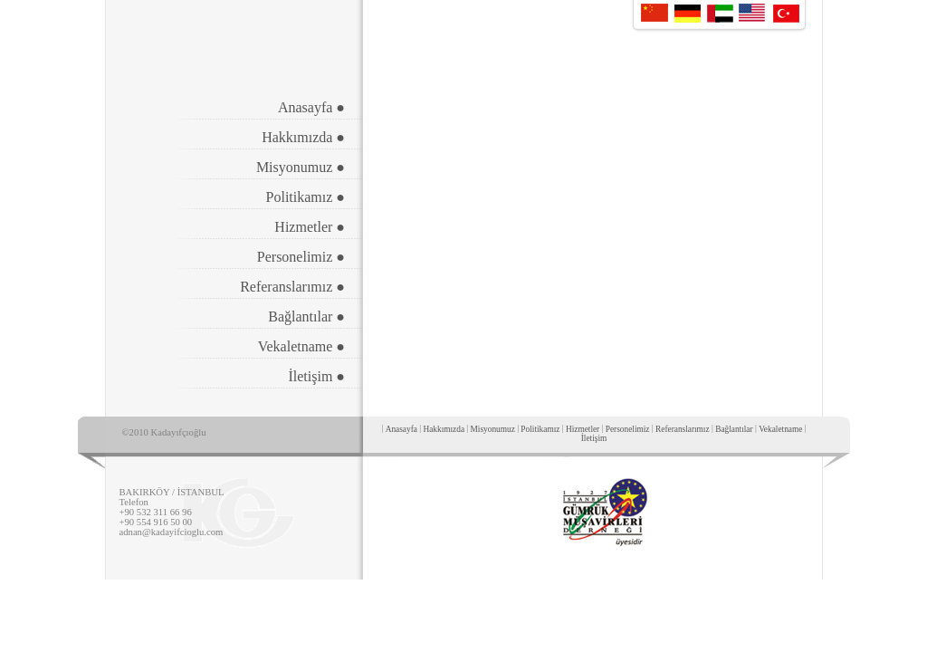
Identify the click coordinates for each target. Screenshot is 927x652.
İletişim (594, 438)
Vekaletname (780, 429)
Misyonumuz (493, 429)
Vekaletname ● (301, 346)
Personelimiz (628, 429)
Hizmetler (582, 429)
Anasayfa (401, 429)
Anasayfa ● (311, 107)
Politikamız (540, 429)
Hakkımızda (443, 429)
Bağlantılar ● (306, 316)
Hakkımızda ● (303, 137)
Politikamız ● (305, 197)
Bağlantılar (733, 429)
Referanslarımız (682, 429)
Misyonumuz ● (300, 167)
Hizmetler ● (309, 227)
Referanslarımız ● (292, 286)
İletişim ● (316, 376)
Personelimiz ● (301, 256)
